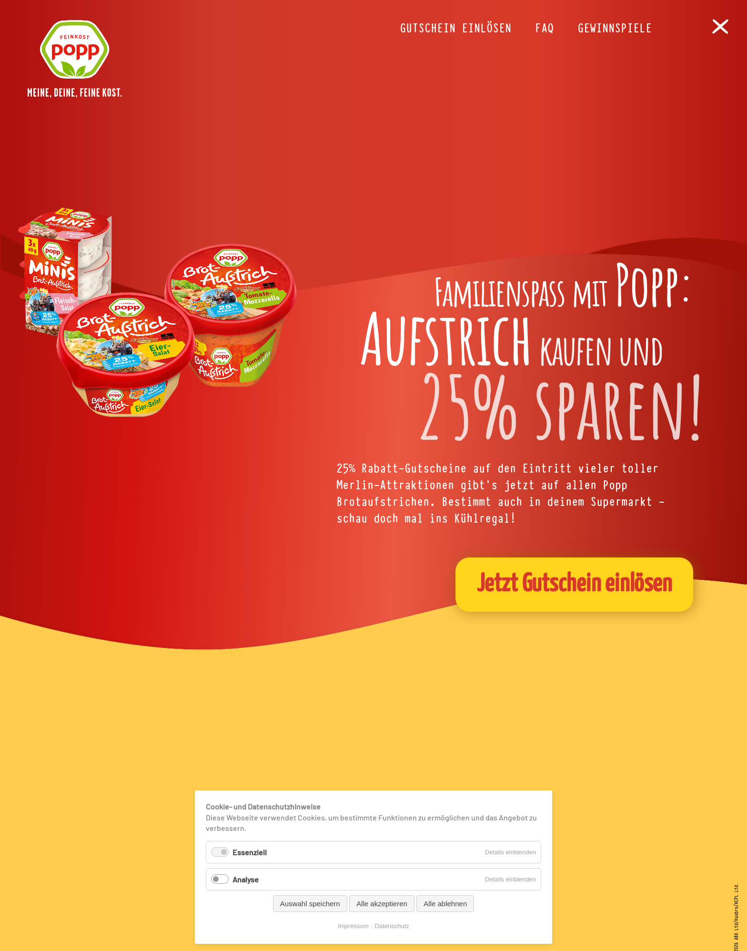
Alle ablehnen (445, 904)
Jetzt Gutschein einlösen (574, 584)
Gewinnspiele (614, 28)
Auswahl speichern (310, 904)
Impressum (353, 926)
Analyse (245, 879)
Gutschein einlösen (455, 28)
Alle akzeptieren (381, 904)
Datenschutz (392, 926)
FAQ (544, 28)
